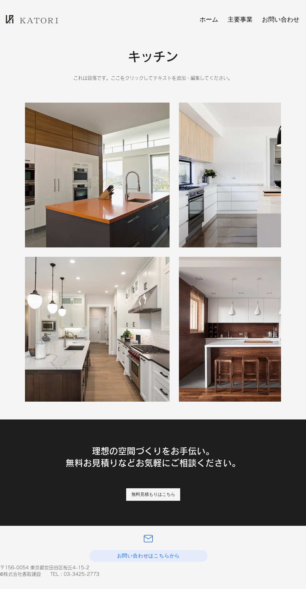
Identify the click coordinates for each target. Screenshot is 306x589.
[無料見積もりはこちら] (153, 494)
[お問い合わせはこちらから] (148, 556)
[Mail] (148, 538)
